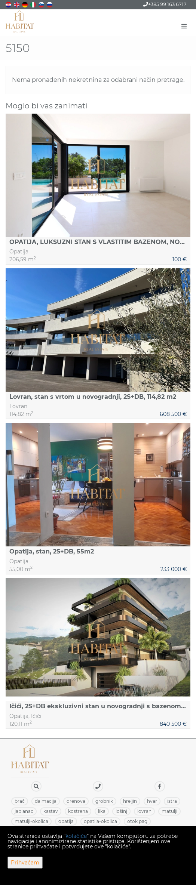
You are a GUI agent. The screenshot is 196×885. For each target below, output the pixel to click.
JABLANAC (24, 811)
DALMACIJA (45, 801)
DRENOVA (76, 801)
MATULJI (169, 811)
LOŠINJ (121, 811)
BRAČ (20, 801)
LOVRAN (144, 811)
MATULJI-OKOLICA (31, 821)
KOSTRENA (78, 811)
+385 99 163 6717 (165, 4)
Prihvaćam (25, 862)
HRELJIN (130, 801)
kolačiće (76, 836)
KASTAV (50, 811)
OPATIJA (66, 821)
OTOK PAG (137, 821)
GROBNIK (104, 801)
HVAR (152, 801)
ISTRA (172, 801)
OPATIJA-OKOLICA (100, 821)
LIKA (101, 811)
